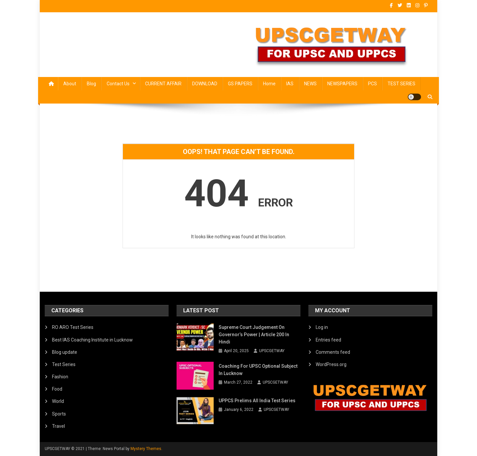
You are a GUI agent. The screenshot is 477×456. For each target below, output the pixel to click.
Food (57, 389)
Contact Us (118, 83)
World (58, 401)
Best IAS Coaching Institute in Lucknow (92, 339)
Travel (58, 426)
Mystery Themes (146, 448)
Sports (59, 414)
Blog (91, 83)
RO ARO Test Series (72, 327)
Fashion (60, 376)
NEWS (310, 83)
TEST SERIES (401, 83)
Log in (322, 327)
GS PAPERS (240, 83)
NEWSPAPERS (342, 83)
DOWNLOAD (204, 83)
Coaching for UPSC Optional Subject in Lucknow (258, 369)
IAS (289, 83)
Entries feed (328, 339)
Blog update (64, 352)
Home (269, 83)
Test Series (64, 364)
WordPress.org (331, 364)
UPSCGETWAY (272, 350)
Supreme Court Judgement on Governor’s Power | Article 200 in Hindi (254, 334)
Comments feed (333, 352)
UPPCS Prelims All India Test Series (257, 400)
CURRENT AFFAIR (163, 83)
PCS (372, 83)
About (69, 83)
